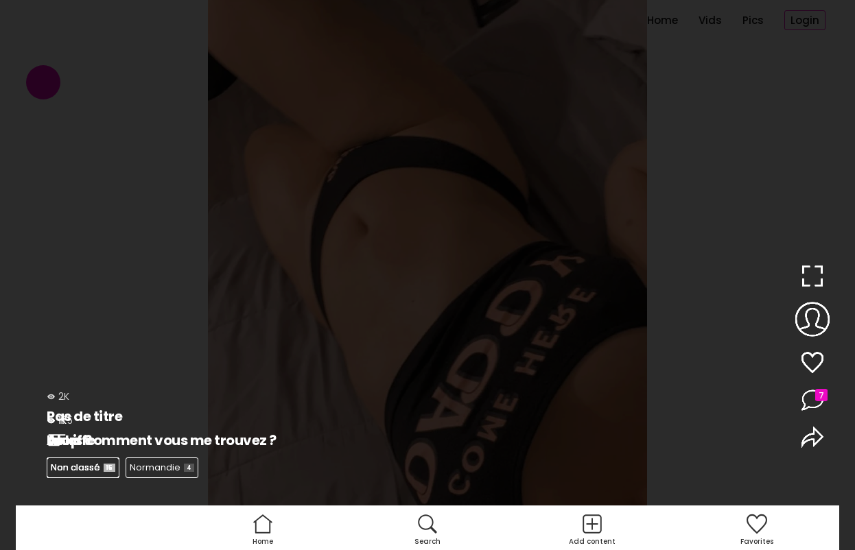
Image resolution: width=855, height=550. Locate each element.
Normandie (162, 467)
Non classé (83, 467)
